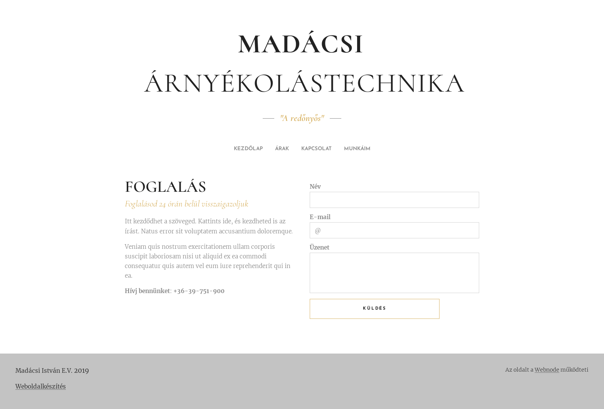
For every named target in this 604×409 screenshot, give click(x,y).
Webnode (547, 369)
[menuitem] (287, 149)
